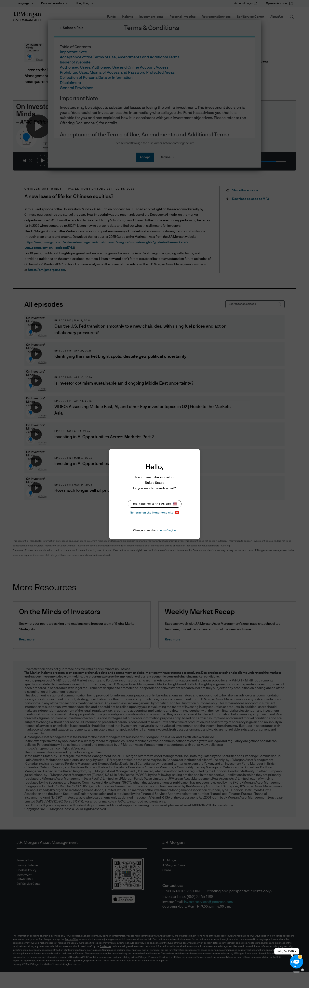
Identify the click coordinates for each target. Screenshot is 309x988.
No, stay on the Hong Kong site (154, 512)
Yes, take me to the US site (155, 503)
